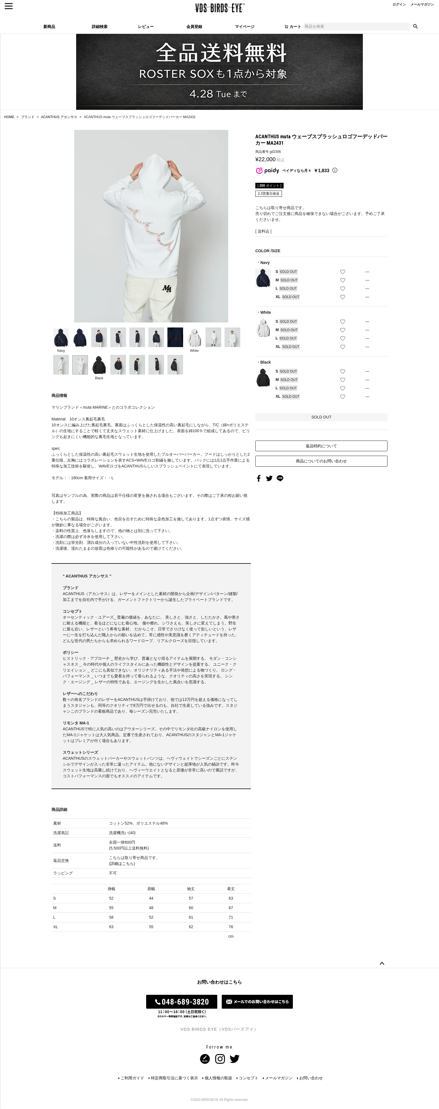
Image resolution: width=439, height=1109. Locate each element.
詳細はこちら (122, 863)
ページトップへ (381, 963)
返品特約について (321, 446)
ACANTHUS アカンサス (59, 117)
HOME (9, 117)
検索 (415, 27)
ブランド (27, 117)
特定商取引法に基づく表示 (174, 1078)
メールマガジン (279, 1078)
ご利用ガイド (132, 1078)
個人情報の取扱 (218, 1078)
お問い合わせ (311, 1078)
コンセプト (248, 1078)
